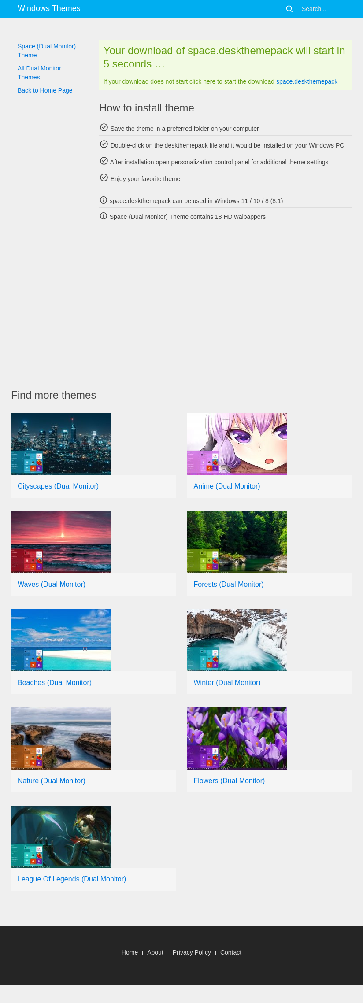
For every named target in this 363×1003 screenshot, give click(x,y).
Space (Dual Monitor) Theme (47, 51)
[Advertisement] (187, 304)
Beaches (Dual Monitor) (55, 682)
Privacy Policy (192, 952)
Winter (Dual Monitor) (227, 682)
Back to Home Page (45, 90)
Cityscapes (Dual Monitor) (58, 486)
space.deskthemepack (306, 81)
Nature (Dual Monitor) (51, 781)
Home (130, 952)
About (155, 952)
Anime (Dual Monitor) (227, 486)
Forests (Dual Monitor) (229, 584)
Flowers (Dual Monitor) (229, 781)
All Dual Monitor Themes (39, 73)
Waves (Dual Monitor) (51, 584)
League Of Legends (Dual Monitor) (72, 879)
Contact (230, 952)
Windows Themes (49, 8)
